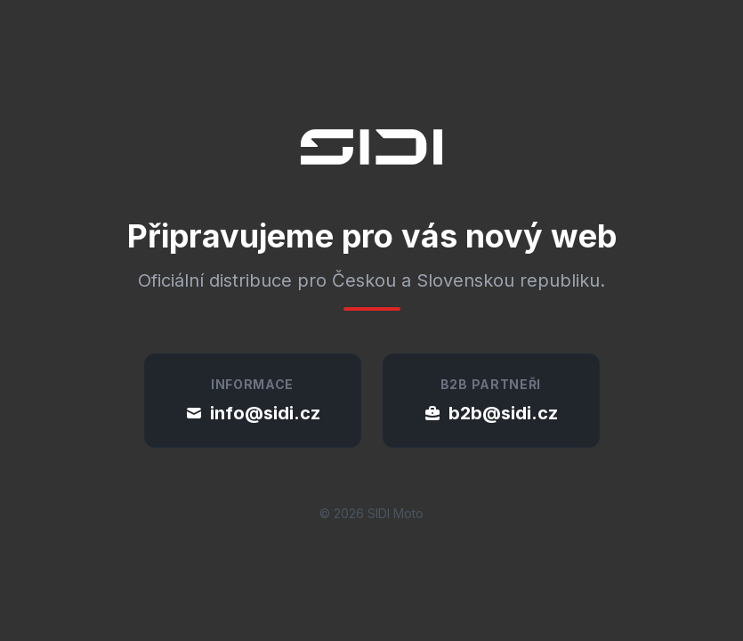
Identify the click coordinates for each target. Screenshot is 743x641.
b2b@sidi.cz (491, 413)
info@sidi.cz (252, 413)
